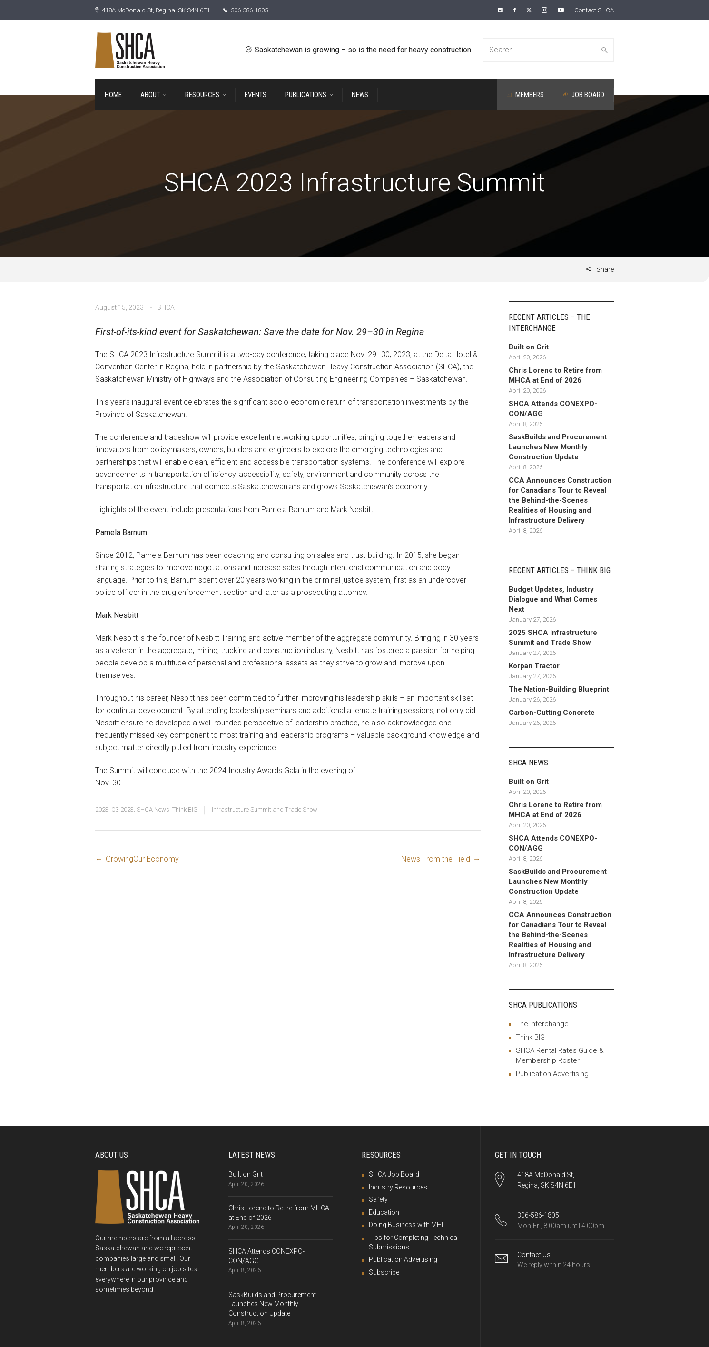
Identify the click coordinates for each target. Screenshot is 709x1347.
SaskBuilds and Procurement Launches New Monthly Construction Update (272, 1303)
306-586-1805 (258, 10)
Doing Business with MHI (406, 1224)
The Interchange (542, 1023)
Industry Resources (398, 1186)
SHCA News (153, 808)
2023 (101, 808)
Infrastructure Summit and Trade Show (264, 808)
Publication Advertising (552, 1073)
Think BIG (184, 808)
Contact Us (534, 1254)
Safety (378, 1199)
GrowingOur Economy (142, 858)
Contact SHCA (592, 10)
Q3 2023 (122, 808)
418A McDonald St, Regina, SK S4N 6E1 (157, 10)
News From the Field (435, 858)
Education (384, 1212)
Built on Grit (245, 1174)
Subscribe (384, 1272)
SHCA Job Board (394, 1174)
